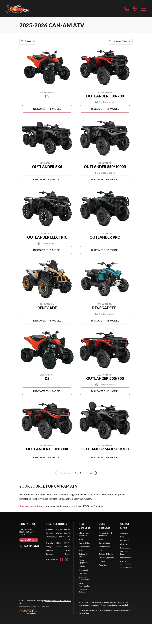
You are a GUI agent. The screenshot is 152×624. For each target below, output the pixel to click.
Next (92, 473)
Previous (62, 473)
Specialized (83, 570)
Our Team (124, 540)
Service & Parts (124, 552)
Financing (103, 565)
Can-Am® (83, 573)
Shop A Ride (37, 607)
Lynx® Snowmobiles (84, 584)
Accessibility (125, 567)
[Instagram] (66, 559)
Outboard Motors (83, 555)
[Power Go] (46, 611)
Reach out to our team (30, 506)
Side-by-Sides (84, 543)
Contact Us (124, 533)
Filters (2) (28, 41)
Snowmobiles (84, 546)
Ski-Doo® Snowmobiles (84, 578)
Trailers (82, 566)
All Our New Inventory (84, 534)
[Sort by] (120, 41)
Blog (122, 537)
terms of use (84, 613)
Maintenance (125, 557)
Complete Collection (83, 590)
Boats (81, 550)
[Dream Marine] (17, 9)
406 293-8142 (29, 546)
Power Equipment (83, 561)
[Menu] (143, 9)
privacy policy (122, 610)
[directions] (135, 8)
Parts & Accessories (125, 562)
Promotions (125, 548)
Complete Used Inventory (105, 534)
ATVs (81, 539)
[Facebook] (61, 559)
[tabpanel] (58, 541)
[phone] (127, 8)
